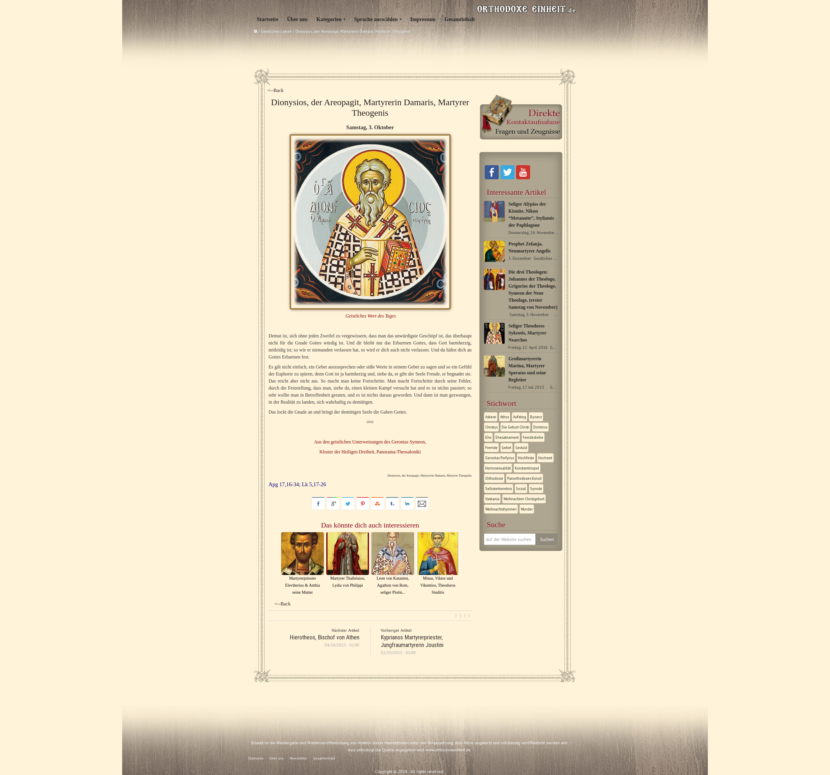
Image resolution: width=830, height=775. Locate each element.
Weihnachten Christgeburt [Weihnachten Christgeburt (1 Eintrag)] (523, 498)
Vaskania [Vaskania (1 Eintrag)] (492, 498)
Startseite (267, 19)
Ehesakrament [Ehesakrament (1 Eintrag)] (507, 437)
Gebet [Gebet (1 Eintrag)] (506, 447)
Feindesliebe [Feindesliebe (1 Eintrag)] (533, 437)
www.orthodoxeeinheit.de (448, 749)
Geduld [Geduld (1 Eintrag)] (521, 447)
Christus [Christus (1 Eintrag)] (491, 427)
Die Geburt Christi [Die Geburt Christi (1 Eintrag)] (515, 427)
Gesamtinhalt (459, 19)
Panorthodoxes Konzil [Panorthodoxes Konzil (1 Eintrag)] (524, 478)
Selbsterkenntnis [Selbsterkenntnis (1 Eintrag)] (498, 488)
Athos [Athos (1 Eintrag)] (504, 416)
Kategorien (328, 19)
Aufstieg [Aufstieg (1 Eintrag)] (519, 416)
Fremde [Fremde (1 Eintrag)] (491, 447)
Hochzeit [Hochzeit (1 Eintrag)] (545, 457)
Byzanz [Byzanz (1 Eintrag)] (536, 416)
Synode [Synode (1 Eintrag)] (536, 488)
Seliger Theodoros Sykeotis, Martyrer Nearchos (527, 332)
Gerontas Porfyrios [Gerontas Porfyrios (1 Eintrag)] (499, 457)
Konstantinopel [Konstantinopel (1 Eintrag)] (527, 468)
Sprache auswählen (376, 19)
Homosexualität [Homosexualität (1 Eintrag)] (498, 468)
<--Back (275, 90)
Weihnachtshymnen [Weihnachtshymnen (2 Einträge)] (501, 509)
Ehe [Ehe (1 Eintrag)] (488, 437)
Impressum (423, 19)
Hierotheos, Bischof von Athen (324, 637)
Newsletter (298, 758)
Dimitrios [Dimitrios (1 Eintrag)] (540, 427)
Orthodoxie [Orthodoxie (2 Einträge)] (494, 478)
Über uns (297, 19)
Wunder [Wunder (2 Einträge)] (527, 509)
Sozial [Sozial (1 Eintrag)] (521, 488)
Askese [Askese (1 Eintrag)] (490, 416)
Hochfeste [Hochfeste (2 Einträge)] (526, 457)
